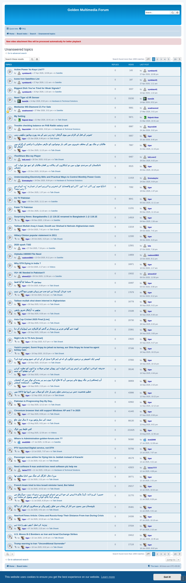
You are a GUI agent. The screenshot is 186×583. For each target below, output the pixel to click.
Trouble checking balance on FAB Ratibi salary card (41, 125)
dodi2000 (26, 442)
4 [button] (164, 59)
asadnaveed (27, 111)
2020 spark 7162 (22, 244)
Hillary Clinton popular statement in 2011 (35, 235)
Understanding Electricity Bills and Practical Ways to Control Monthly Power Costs (57, 177)
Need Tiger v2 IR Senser (26, 97)
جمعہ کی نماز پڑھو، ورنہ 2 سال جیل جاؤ (32, 420)
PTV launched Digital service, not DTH (34, 448)
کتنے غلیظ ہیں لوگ (23, 429)
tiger (24, 139)
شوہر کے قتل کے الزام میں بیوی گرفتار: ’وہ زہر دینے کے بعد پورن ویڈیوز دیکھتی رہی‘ (53, 135)
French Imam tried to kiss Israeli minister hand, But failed (44, 485)
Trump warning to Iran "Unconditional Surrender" (40, 543)
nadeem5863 (27, 258)
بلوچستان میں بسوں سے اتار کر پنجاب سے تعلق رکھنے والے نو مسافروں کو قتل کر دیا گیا (54, 506)
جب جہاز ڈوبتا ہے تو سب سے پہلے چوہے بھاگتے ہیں (42, 291)
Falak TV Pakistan (23, 207)
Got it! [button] (167, 577)
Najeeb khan (27, 120)
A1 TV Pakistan (22, 198)
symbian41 (27, 73)
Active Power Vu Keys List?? (29, 69)
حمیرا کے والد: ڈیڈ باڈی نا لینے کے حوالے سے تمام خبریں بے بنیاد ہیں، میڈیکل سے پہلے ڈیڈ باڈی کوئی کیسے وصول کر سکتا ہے (58, 495)
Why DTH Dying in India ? (27, 263)
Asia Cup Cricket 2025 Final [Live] (31, 319)
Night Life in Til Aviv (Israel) (28, 338)
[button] (148, 59)
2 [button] (157, 59)
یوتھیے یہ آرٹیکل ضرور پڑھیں (27, 310)
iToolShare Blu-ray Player (27, 156)
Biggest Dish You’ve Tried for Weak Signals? (37, 88)
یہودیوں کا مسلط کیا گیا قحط (27, 282)
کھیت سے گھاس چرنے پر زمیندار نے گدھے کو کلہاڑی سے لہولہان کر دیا (46, 328)
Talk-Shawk (62, 120)
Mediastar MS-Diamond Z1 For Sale (32, 107)
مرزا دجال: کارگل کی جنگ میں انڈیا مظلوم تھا (35, 476)
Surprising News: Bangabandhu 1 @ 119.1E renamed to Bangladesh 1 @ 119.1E (55, 216)
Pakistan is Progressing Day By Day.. (33, 401)
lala (23, 248)
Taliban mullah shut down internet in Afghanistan (39, 300)
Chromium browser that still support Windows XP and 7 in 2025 (47, 410)
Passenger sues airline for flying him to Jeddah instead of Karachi (48, 457)
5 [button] (168, 59)
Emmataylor (27, 181)
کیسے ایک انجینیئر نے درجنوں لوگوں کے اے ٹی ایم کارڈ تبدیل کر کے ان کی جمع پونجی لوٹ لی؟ (57, 359)
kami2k (25, 101)
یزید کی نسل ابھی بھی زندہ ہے (30, 525)
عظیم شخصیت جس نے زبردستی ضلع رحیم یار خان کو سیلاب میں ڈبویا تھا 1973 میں (52, 392)
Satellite (59, 73)
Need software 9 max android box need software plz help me (45, 466)
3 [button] (161, 59)
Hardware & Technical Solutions (65, 101)
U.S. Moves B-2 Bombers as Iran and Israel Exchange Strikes (46, 534)
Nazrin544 (26, 129)
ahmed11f (26, 276)
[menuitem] (22, 29)
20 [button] (175, 59)
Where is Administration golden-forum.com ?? (38, 438)
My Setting (19, 116)
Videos (52, 267)
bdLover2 (26, 160)
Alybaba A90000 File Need (27, 254)
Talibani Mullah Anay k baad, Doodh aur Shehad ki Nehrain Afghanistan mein (54, 226)
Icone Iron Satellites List (26, 79)
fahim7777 (26, 470)
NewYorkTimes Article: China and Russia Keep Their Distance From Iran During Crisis (59, 515)
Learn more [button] (108, 576)
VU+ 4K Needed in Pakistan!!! (29, 272)
